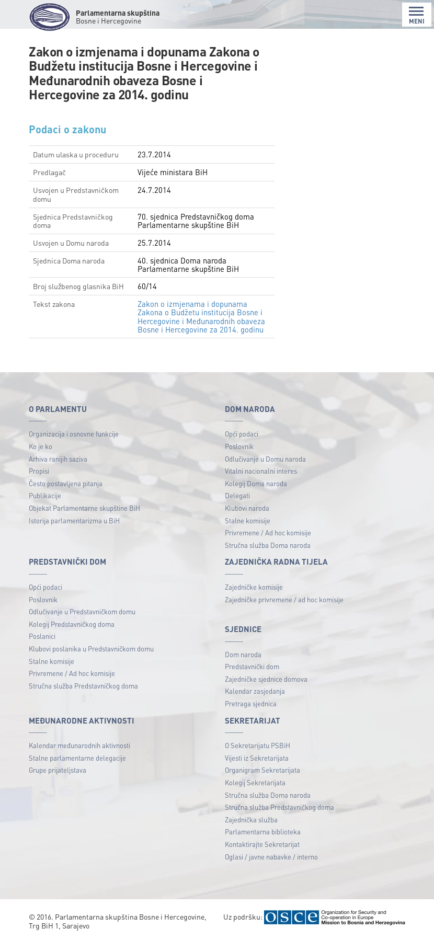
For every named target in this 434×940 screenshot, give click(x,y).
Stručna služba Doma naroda (268, 545)
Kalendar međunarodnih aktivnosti (79, 745)
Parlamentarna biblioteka (263, 831)
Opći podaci (241, 433)
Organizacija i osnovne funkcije (74, 433)
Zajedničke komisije (254, 586)
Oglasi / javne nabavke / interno (271, 856)
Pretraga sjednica (251, 703)
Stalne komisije (247, 520)
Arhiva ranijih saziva (58, 458)
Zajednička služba (251, 819)
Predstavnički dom (252, 666)
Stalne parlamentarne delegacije (77, 757)
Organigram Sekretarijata (262, 769)
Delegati (237, 495)
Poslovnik (239, 446)
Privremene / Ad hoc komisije (268, 532)
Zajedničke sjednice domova (266, 678)
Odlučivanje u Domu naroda (265, 458)
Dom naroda (243, 654)
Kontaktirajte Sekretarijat (262, 844)
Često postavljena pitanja (65, 483)
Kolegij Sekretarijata (255, 782)
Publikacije (45, 495)
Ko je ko (40, 446)
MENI (417, 15)
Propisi (39, 470)
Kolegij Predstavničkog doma (72, 624)
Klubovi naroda (247, 507)
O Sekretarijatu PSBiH (257, 745)
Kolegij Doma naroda (256, 483)
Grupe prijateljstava (57, 769)
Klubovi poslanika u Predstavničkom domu (91, 648)
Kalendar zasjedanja (255, 690)
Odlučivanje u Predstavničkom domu (82, 611)
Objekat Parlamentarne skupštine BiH (84, 507)
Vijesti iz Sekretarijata (257, 757)
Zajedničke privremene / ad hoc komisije (284, 599)
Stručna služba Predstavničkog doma (83, 685)
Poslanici (42, 636)
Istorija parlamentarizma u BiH (74, 520)
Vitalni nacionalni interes (261, 470)
